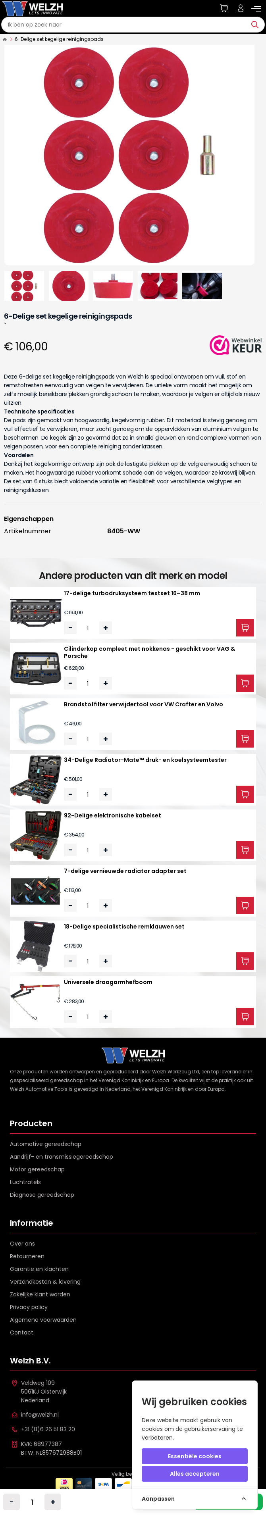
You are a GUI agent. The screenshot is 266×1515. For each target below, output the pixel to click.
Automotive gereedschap (45, 1144)
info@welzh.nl (40, 1415)
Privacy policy (29, 1307)
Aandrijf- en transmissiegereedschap (61, 1157)
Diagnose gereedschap (42, 1195)
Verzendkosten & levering (45, 1282)
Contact (21, 1332)
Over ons (22, 1244)
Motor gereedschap (37, 1169)
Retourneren (27, 1256)
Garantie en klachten (39, 1269)
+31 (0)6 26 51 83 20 (48, 1429)
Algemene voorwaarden (43, 1320)
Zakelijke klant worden (40, 1294)
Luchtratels (25, 1182)
